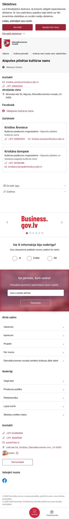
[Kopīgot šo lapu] (34, 192)
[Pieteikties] (36, 303)
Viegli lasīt (9, 380)
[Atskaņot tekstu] (14, 67)
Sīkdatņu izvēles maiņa (15, 414)
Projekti (7, 343)
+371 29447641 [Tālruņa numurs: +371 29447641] (14, 437)
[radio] (16, 258)
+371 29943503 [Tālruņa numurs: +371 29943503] (14, 86)
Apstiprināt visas (50, 27)
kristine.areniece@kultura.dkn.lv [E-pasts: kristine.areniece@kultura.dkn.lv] (22, 82)
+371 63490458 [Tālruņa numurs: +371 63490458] (14, 433)
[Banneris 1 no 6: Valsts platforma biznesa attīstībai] (34, 222)
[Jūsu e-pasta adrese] (36, 293)
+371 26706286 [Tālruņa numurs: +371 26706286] (16, 162)
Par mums (9, 352)
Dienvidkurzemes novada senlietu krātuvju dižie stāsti (31, 360)
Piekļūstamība (11, 397)
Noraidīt (18, 27)
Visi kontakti (17, 462)
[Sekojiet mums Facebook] (4, 480)
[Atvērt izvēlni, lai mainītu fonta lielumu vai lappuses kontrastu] (52, 513)
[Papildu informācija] (17, 453)
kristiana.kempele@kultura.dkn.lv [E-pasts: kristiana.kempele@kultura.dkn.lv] (25, 166)
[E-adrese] (8, 453)
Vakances (8, 326)
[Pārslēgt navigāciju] (34, 512)
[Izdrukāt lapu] (34, 186)
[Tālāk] (62, 222)
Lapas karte (10, 406)
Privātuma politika (13, 389)
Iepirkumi (8, 335)
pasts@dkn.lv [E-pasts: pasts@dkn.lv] (12, 442)
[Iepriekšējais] (7, 222)
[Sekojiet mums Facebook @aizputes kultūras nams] (18, 111)
